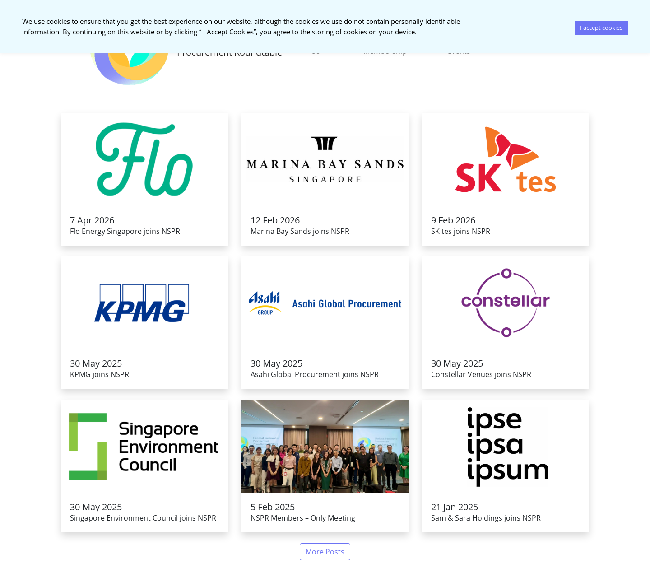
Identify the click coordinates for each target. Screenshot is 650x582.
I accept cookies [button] (601, 27)
